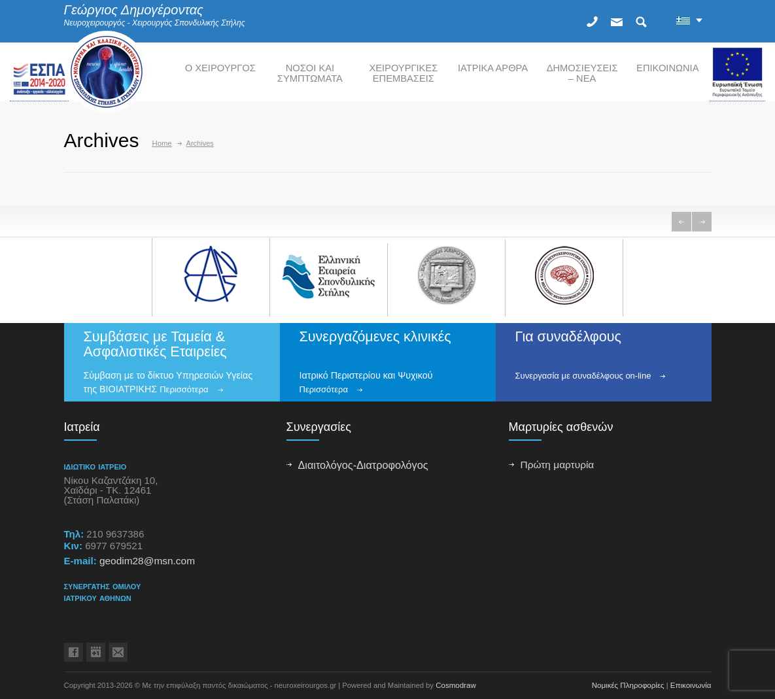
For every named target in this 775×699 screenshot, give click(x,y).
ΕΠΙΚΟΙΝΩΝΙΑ (667, 68)
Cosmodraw (456, 685)
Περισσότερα (184, 389)
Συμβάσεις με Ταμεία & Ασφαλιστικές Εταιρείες (155, 344)
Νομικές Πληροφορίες (628, 685)
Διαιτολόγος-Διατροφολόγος (363, 465)
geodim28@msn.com (147, 560)
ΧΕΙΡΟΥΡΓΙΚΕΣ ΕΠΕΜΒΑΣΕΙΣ (403, 73)
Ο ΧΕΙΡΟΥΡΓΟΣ (220, 68)
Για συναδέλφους (568, 337)
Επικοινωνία (691, 685)
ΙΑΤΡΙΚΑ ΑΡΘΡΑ (493, 68)
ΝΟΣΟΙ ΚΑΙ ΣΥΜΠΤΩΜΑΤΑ (310, 73)
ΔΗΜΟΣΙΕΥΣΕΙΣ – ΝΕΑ (582, 73)
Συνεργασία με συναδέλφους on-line (583, 376)
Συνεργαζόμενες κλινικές (375, 337)
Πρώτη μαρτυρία (557, 464)
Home (162, 143)
